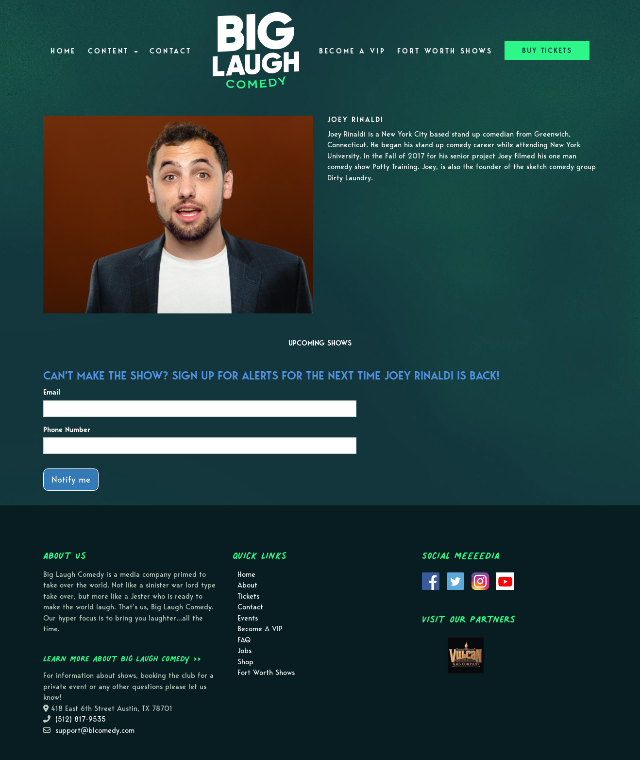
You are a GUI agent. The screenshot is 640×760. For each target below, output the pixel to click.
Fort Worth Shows (445, 51)
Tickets (248, 596)
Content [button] (113, 51)
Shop (245, 661)
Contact (171, 51)
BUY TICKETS (547, 50)
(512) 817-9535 (80, 719)
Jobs (244, 650)
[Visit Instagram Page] (480, 580)
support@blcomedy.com (95, 730)
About (247, 585)
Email (51, 392)
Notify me (70, 479)
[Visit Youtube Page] (505, 580)
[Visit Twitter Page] (455, 580)
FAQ (244, 640)
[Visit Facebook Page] (430, 580)
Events (247, 618)
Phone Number (66, 429)
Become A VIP (352, 51)
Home (63, 51)
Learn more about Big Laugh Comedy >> (122, 658)
